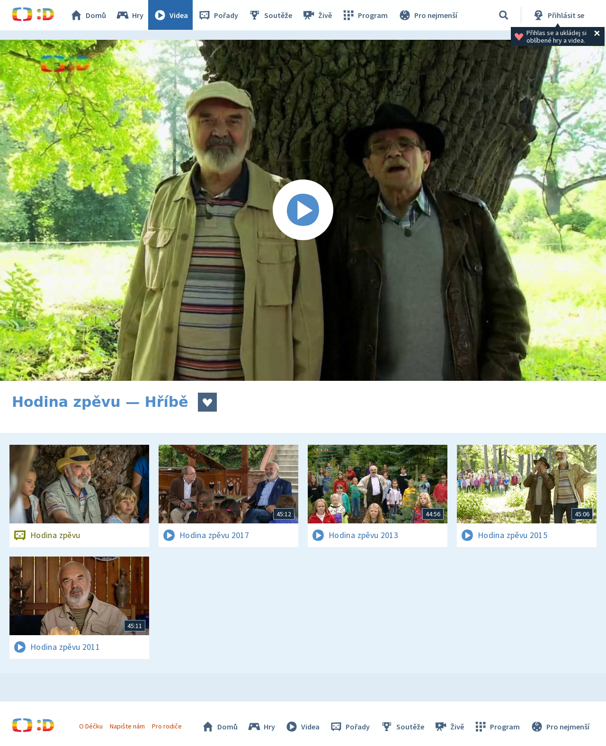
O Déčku (91, 726)
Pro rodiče (167, 726)
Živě (317, 15)
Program (365, 15)
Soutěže (270, 15)
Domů (88, 15)
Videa (170, 15)
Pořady (218, 15)
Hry (130, 15)
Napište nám (127, 726)
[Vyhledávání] (504, 15)
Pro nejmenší (427, 15)
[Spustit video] (303, 210)
